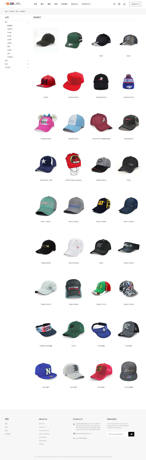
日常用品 (64, 4)
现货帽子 (10, 29)
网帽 (8, 46)
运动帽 (9, 39)
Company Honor (44, 430)
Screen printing (44, 434)
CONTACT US (135, 4)
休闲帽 (9, 43)
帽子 (42, 4)
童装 (8, 53)
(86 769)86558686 (81, 438)
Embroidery (42, 437)
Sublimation (43, 441)
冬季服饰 (10, 57)
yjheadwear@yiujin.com (83, 433)
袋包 (55, 4)
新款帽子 (22, 11)
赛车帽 (9, 36)
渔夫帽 (9, 50)
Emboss (41, 444)
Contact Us (86, 4)
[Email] (117, 434)
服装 (49, 4)
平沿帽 (9, 32)
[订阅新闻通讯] (131, 434)
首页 (35, 4)
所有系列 (11, 11)
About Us (74, 4)
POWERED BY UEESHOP (105, 457)
